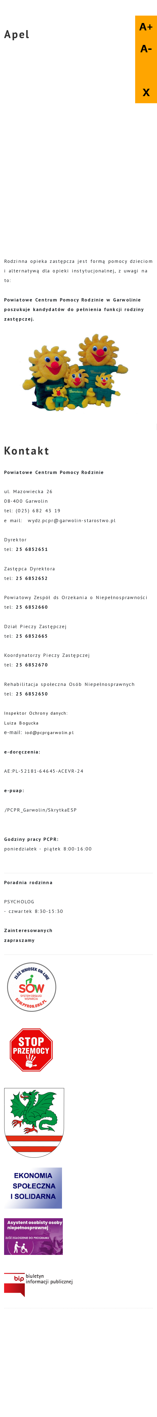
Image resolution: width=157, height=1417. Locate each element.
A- (146, 48)
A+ (146, 26)
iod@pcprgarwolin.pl (49, 732)
